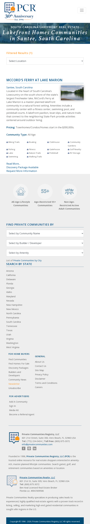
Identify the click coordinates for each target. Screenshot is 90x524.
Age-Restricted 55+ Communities (45, 195)
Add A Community (18, 401)
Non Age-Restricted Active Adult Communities (69, 197)
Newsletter (14, 383)
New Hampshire (14, 304)
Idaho (9, 292)
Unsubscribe (15, 388)
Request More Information (21, 171)
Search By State (19, 264)
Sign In (12, 405)
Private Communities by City (27, 260)
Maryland (11, 296)
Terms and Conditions (46, 383)
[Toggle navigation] (82, 10)
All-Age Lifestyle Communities (21, 195)
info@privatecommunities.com (37, 444)
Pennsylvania (12, 317)
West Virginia (12, 347)
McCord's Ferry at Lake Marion (34, 80)
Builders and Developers (15, 374)
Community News (17, 379)
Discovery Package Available (22, 167)
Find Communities (18, 359)
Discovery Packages (18, 367)
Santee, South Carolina (19, 87)
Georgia (10, 287)
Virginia (10, 338)
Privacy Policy (41, 374)
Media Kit (14, 410)
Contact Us (40, 366)
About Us (39, 361)
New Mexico (12, 309)
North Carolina (13, 313)
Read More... (13, 163)
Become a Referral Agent (21, 414)
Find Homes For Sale (19, 363)
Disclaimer (40, 378)
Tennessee (11, 326)
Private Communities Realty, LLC (37, 477)
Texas (9, 330)
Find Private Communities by (30, 224)
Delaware (11, 279)
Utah (8, 334)
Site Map (39, 370)
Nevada (10, 300)
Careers (39, 387)
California (11, 275)
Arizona (10, 270)
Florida (9, 283)
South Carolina (13, 321)
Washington (12, 343)
